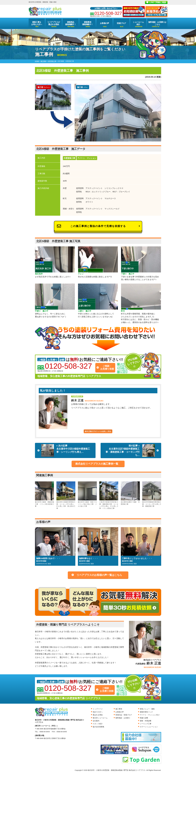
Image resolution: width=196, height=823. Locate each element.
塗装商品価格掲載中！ (70, 23)
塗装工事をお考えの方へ (36, 23)
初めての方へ (98, 712)
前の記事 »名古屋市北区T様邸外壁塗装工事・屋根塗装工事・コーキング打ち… (130, 450)
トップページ (98, 709)
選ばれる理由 (98, 715)
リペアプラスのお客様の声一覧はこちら (99, 575)
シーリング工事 (145, 724)
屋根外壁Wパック (146, 712)
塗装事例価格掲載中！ (87, 23)
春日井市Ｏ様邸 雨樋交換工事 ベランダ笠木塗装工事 (44, 494)
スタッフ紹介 (98, 724)
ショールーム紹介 (138, 23)
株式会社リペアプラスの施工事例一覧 (96, 463)
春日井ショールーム (100, 718)
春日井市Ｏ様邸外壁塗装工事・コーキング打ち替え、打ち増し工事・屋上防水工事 (65, 495)
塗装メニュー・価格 (147, 709)
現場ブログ (121, 23)
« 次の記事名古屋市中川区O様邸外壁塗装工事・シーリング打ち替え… (65, 450)
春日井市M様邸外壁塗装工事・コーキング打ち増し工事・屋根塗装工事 (151, 494)
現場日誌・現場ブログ (123, 715)
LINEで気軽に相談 (157, 2)
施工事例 (118, 709)
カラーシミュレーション (149, 727)
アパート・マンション (86, 158)
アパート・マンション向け (150, 715)
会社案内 (96, 721)
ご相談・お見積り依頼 (107, 367)
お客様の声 (104, 23)
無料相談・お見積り (122, 718)
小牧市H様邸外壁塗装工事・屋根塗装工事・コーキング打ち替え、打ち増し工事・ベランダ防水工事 (108, 495)
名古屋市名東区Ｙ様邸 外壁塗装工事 (130, 493)
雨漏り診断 (144, 718)
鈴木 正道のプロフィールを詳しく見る (98, 431)
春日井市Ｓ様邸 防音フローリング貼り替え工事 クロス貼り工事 (87, 494)
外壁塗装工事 (69, 158)
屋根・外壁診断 (145, 721)
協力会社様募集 (98, 727)
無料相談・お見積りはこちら (157, 23)
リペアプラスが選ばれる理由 (53, 23)
